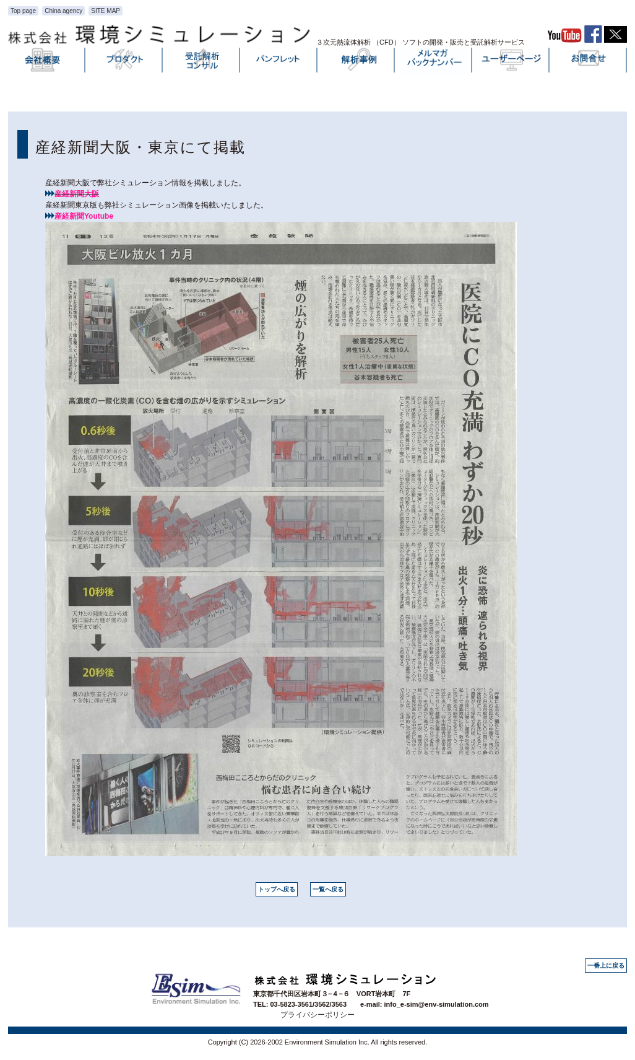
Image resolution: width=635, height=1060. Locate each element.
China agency (63, 10)
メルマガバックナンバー (433, 62)
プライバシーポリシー (317, 1014)
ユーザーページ (511, 62)
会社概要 (47, 62)
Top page (23, 10)
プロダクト (124, 62)
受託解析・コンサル (201, 62)
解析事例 (356, 62)
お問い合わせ (588, 62)
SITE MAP (105, 10)
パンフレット (279, 62)
